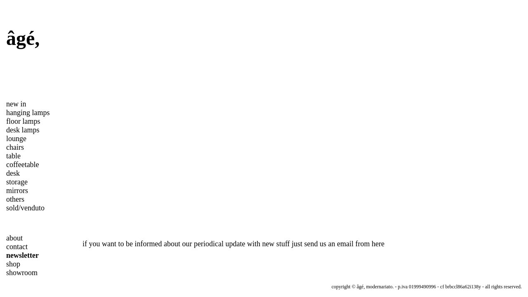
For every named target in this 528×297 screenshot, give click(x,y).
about (14, 238)
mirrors (17, 190)
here (378, 244)
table (13, 156)
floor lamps (23, 121)
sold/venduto (25, 208)
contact (17, 247)
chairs (15, 147)
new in (16, 104)
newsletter (22, 255)
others (15, 199)
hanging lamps (28, 112)
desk (13, 173)
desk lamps (23, 130)
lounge (16, 138)
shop (13, 264)
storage (17, 182)
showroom (22, 273)
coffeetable (22, 164)
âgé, (23, 38)
